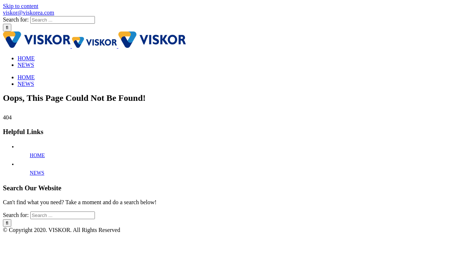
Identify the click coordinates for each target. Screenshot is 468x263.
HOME (37, 155)
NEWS (37, 173)
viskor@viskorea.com (28, 12)
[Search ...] (62, 20)
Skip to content (20, 6)
